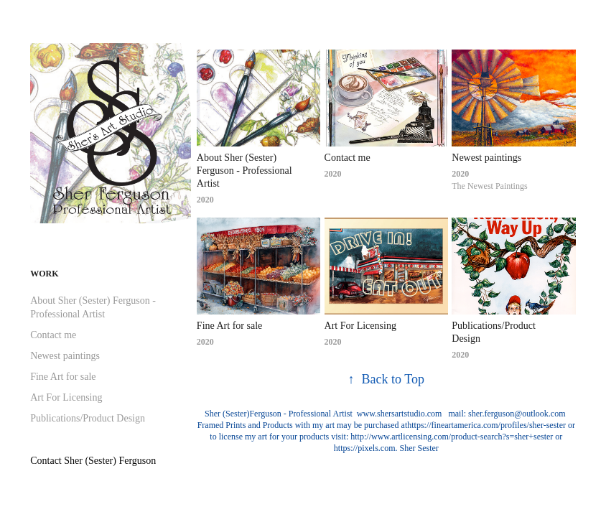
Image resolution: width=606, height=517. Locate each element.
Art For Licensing (66, 397)
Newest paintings (65, 355)
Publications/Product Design (87, 418)
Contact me (53, 335)
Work (44, 274)
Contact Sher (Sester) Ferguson (93, 460)
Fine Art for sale (62, 376)
